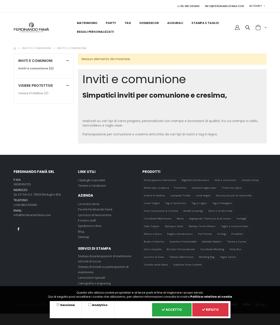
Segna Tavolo (228, 257)
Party (111, 23)
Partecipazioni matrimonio (160, 180)
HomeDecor (149, 23)
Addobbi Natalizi (212, 241)
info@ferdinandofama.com (32, 215)
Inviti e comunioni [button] (35, 60)
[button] (247, 28)
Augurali (175, 23)
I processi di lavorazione (94, 215)
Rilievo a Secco (153, 234)
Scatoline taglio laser (204, 187)
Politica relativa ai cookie (211, 296)
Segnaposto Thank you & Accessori (210, 218)
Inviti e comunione (72, 48)
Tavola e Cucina (236, 241)
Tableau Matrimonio (181, 257)
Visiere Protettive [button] (35, 85)
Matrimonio (87, 23)
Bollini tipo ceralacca (156, 187)
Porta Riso (180, 187)
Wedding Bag (206, 257)
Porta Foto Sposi (232, 187)
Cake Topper (152, 226)
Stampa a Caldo (174, 226)
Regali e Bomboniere (180, 234)
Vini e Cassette (153, 249)
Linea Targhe (152, 203)
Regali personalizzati (95, 32)
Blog (81, 231)
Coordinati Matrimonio (158, 218)
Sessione (67, 305)
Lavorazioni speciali (91, 278)
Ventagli (241, 218)
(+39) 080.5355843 (188, 6)
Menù (180, 218)
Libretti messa (250, 180)
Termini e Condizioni (92, 186)
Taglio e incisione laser (234, 226)
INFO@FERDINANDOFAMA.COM (224, 6)
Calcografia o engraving (94, 283)
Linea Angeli (203, 195)
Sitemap (83, 237)
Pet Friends (205, 234)
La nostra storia (88, 204)
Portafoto (237, 234)
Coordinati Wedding (212, 249)
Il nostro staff (87, 220)
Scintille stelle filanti (156, 264)
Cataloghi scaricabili (91, 180)
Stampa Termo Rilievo (201, 226)
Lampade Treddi (180, 195)
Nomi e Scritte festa (220, 210)
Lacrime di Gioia (154, 257)
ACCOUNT (256, 5)
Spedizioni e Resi (89, 226)
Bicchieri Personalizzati (181, 249)
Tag (128, 23)
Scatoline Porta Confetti (187, 264)
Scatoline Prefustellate (183, 241)
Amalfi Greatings (193, 210)
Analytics (100, 305)
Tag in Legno (199, 203)
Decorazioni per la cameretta (234, 195)
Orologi (221, 234)
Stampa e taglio (205, 23)
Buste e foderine (154, 241)
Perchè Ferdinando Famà (95, 209)
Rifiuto (210, 309)
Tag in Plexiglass (222, 203)
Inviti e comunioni (36, 48)
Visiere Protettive (33, 93)
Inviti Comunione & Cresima (161, 210)
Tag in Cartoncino (175, 203)
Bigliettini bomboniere (195, 180)
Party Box (235, 249)
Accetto (172, 309)
